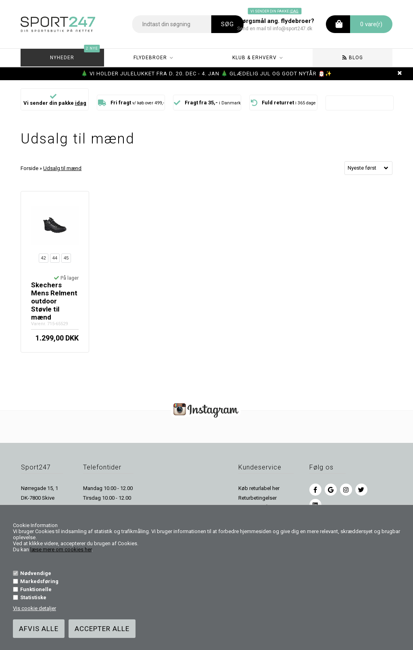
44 (54, 257)
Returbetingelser (257, 498)
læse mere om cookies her (61, 549)
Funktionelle (36, 589)
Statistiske (33, 597)
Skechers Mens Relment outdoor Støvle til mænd (54, 301)
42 (43, 257)
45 (66, 257)
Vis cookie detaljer (34, 608)
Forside (29, 168)
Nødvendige (35, 573)
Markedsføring (39, 581)
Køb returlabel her (259, 488)
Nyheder (75, 54)
